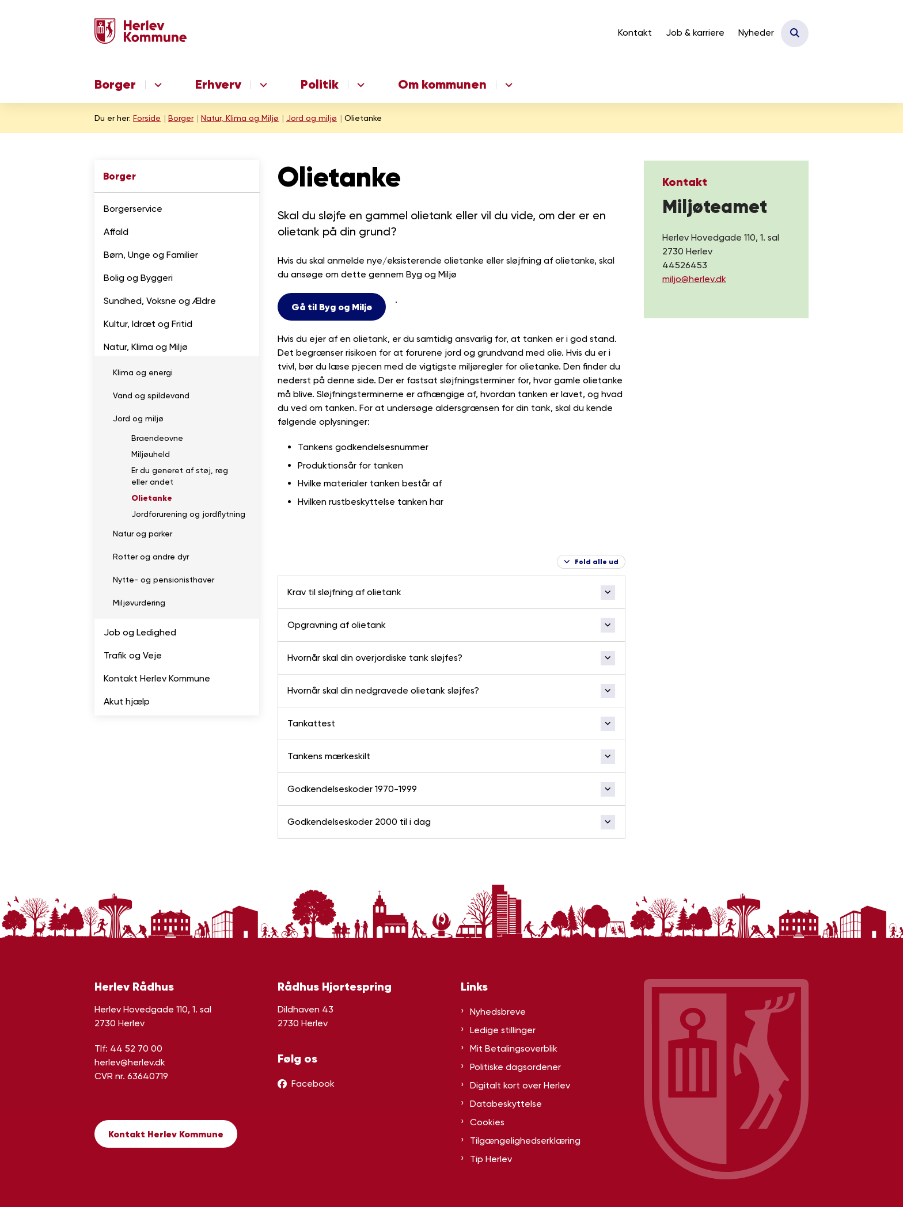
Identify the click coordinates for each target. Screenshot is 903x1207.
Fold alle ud (597, 561)
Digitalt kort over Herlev (520, 1085)
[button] (247, 209)
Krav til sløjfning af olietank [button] (344, 592)
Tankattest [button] (311, 723)
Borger (115, 84)
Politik (320, 84)
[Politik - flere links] (359, 85)
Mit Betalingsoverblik (513, 1048)
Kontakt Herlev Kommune (165, 1134)
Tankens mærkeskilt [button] (328, 756)
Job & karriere (695, 32)
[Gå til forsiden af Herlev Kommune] (140, 33)
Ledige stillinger (503, 1030)
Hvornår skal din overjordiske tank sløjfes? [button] (374, 657)
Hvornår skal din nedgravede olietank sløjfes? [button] (383, 690)
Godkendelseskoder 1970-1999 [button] (352, 788)
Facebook (313, 1083)
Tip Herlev (491, 1158)
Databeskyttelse (506, 1103)
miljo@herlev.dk (694, 278)
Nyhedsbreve (498, 1011)
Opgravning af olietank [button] (336, 624)
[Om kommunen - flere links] (507, 85)
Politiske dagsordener (515, 1066)
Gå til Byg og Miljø (331, 307)
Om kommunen (442, 84)
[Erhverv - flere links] (262, 85)
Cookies (487, 1122)
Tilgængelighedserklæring (525, 1140)
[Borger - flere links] (156, 85)
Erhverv (218, 84)
